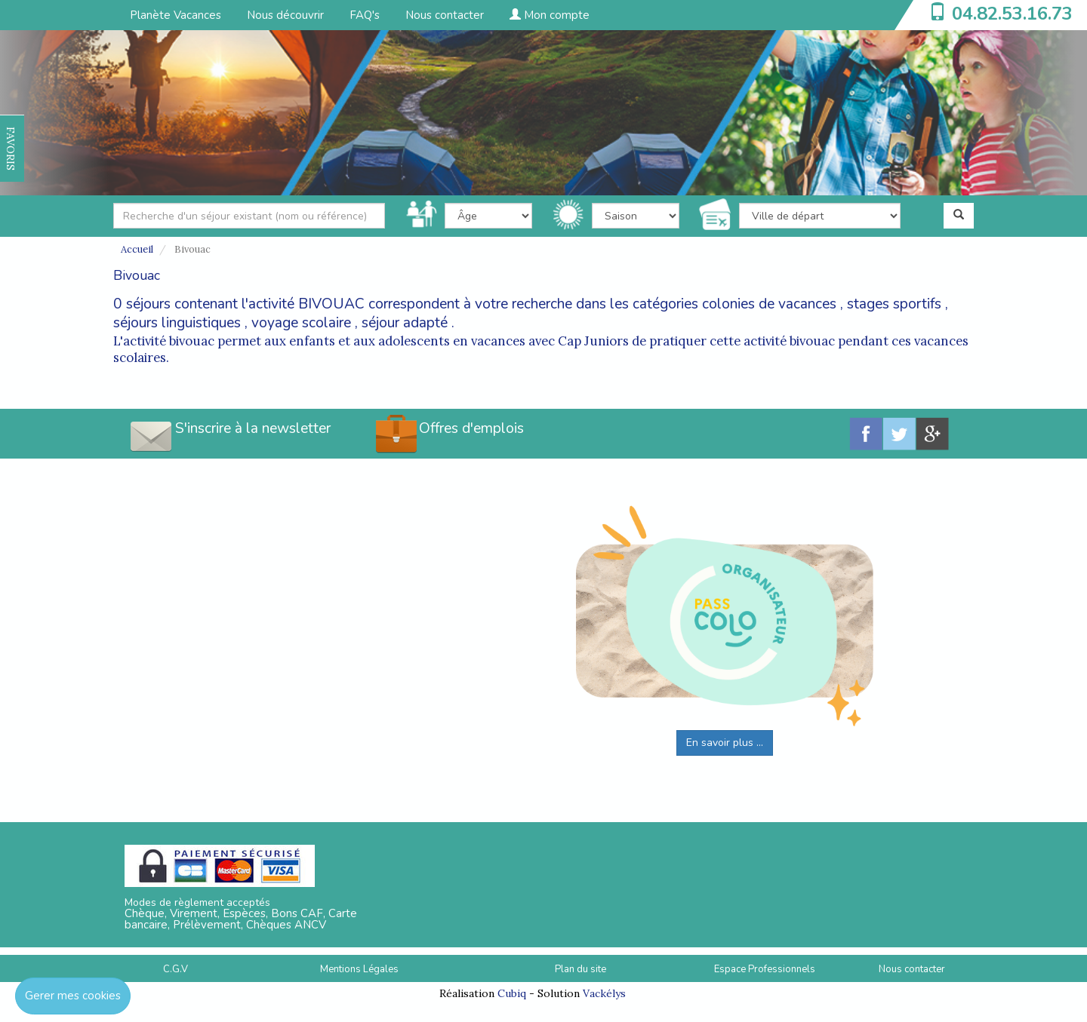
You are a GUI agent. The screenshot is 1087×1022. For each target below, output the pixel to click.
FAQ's (365, 15)
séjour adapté (405, 323)
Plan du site (580, 969)
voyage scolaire (301, 323)
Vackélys (604, 993)
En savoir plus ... (724, 742)
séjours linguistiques (177, 323)
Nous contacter (444, 15)
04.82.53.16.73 (1012, 14)
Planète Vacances (175, 15)
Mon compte (550, 15)
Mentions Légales (359, 969)
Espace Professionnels (764, 969)
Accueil (137, 249)
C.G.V (175, 969)
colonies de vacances (769, 304)
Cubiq (511, 993)
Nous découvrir (285, 15)
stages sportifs (894, 304)
